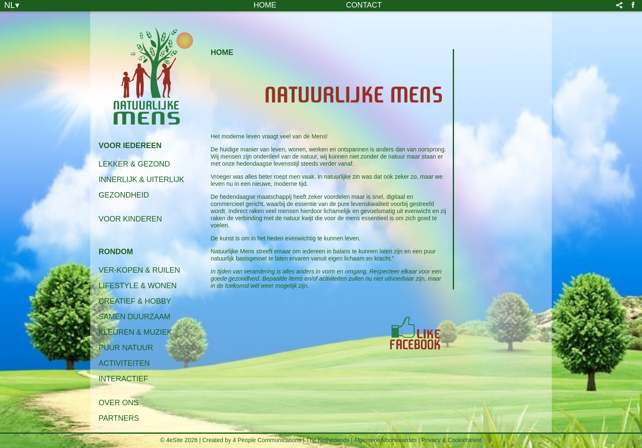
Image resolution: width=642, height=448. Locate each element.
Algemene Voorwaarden (385, 440)
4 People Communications (267, 440)
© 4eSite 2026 (179, 440)
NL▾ (11, 5)
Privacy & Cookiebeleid (451, 440)
